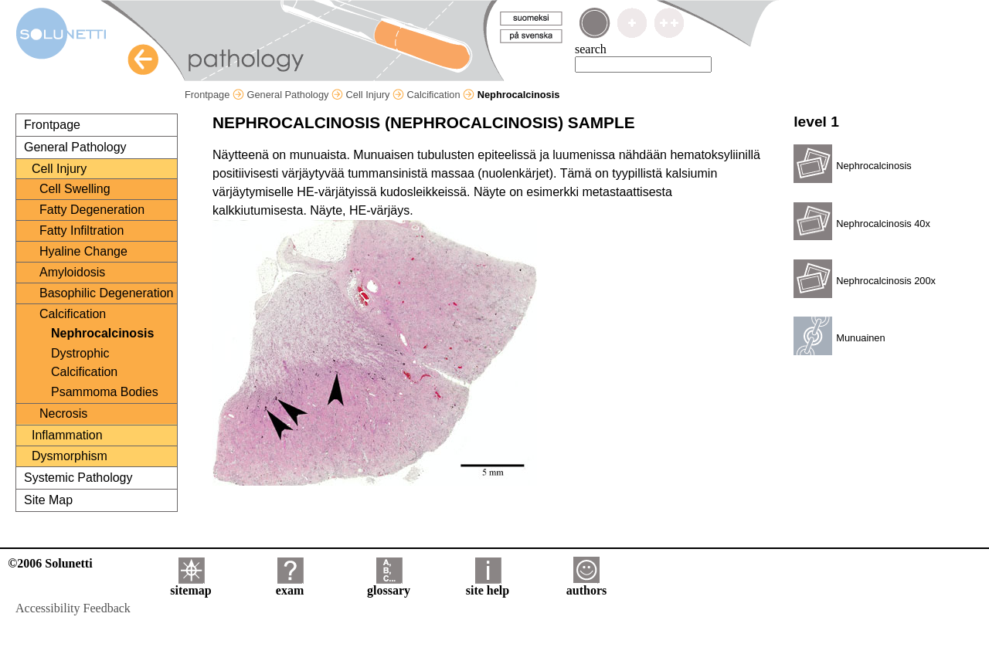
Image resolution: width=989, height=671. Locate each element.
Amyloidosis (72, 272)
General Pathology (294, 94)
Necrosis (63, 413)
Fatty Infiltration (81, 230)
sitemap (190, 585)
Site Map (48, 500)
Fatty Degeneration (91, 209)
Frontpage (214, 94)
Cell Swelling (74, 188)
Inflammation (67, 435)
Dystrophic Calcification (84, 362)
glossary (388, 585)
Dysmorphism (69, 456)
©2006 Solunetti (50, 563)
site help (487, 585)
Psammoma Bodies (104, 391)
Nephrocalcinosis (102, 333)
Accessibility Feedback (73, 608)
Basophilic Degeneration (106, 293)
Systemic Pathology (78, 477)
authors (586, 585)
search (591, 49)
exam (290, 585)
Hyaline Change (83, 251)
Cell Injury (375, 94)
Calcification (441, 94)
